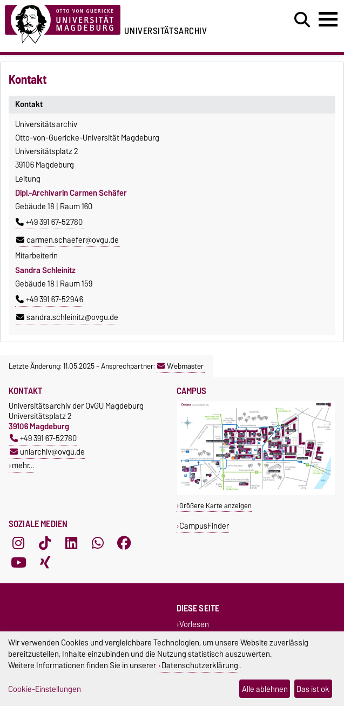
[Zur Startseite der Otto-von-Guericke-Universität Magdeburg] (62, 22)
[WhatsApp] (97, 543)
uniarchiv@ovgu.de (47, 451)
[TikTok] (45, 543)
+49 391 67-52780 (49, 222)
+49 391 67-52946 (49, 299)
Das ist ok (312, 689)
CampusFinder (204, 525)
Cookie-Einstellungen (44, 689)
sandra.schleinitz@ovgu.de (67, 317)
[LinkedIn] (71, 543)
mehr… (23, 465)
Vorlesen (194, 624)
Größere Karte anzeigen (215, 505)
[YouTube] (18, 562)
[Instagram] (18, 543)
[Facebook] (124, 543)
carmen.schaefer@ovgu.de (67, 240)
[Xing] (45, 562)
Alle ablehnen (265, 689)
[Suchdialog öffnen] (302, 20)
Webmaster (180, 365)
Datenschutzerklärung (199, 665)
